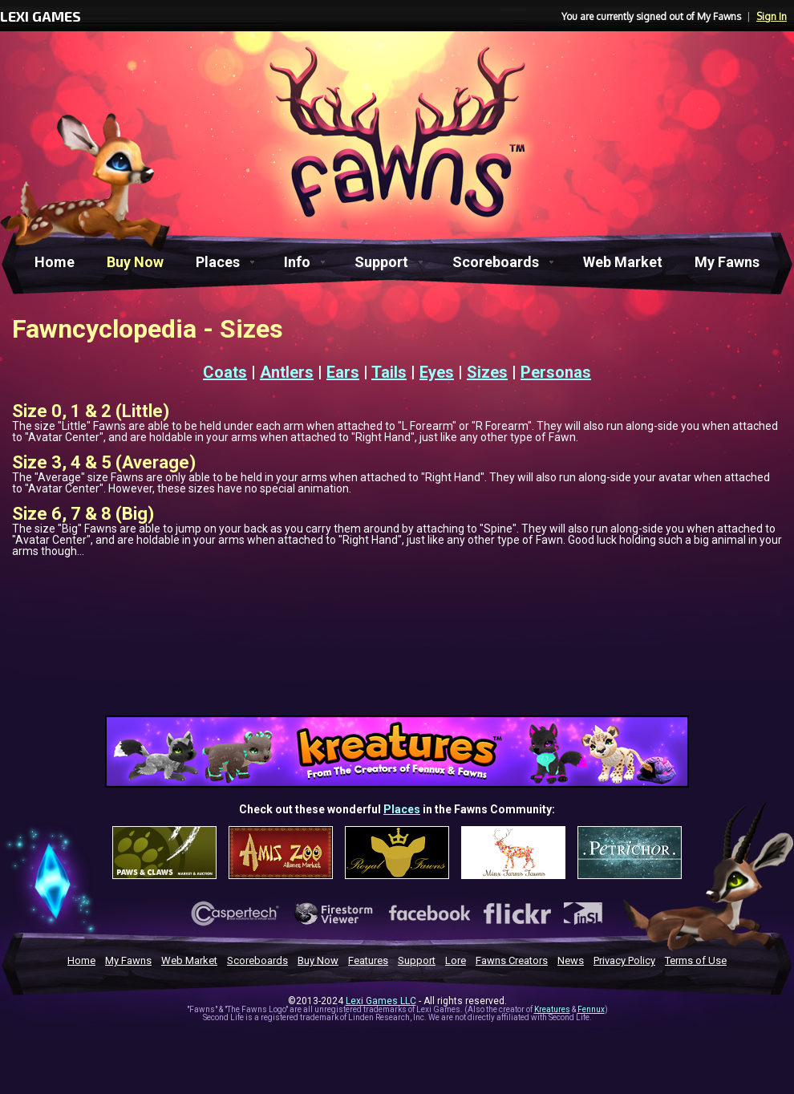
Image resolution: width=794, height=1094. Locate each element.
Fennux (591, 1009)
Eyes (436, 372)
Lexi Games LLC (381, 1001)
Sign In (771, 16)
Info (297, 261)
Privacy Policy (624, 960)
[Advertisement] (397, 682)
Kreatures (552, 1009)
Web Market (622, 261)
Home (54, 261)
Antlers (287, 372)
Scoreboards (495, 261)
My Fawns (727, 261)
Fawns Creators (512, 960)
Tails (389, 372)
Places (218, 261)
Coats (225, 372)
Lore (455, 960)
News (570, 960)
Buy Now (135, 261)
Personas (556, 372)
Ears (342, 372)
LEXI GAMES (40, 16)
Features (368, 960)
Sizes (487, 372)
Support (381, 261)
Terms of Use (696, 960)
